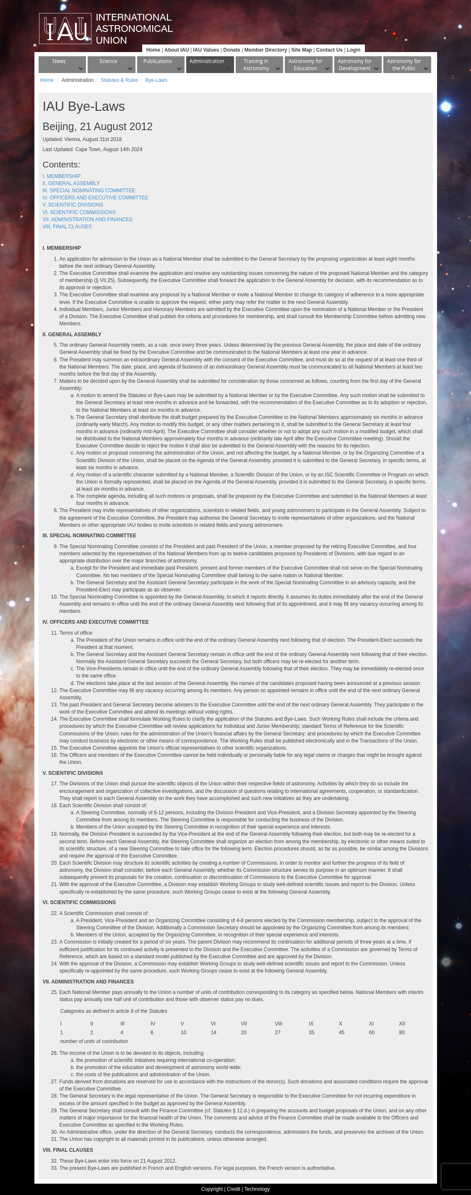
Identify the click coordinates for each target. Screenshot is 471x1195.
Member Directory (266, 50)
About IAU (176, 50)
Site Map (301, 50)
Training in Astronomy (256, 65)
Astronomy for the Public (404, 65)
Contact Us (329, 50)
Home (153, 50)
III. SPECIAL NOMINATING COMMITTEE (89, 191)
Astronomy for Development (355, 65)
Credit (233, 1189)
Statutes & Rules (119, 80)
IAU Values (206, 50)
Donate (231, 50)
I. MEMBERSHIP (62, 176)
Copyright (212, 1189)
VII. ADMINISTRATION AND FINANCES (88, 219)
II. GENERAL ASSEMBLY (71, 183)
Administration (207, 61)
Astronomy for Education (306, 65)
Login (354, 50)
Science (108, 61)
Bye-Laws (156, 80)
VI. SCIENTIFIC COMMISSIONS (79, 212)
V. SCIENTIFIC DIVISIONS (73, 205)
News (58, 61)
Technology (257, 1189)
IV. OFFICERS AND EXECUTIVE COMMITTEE (95, 198)
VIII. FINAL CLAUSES (67, 227)
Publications (157, 61)
